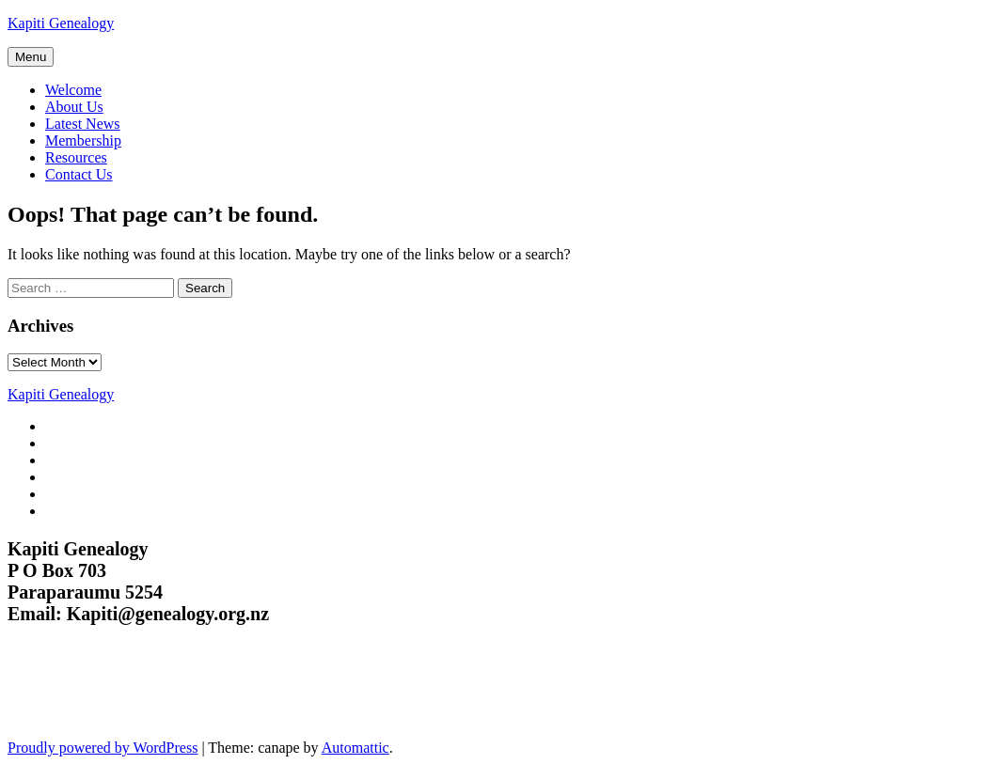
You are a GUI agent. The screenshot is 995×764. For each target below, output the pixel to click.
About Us (74, 107)
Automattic (355, 748)
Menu (30, 57)
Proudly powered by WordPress (102, 748)
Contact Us (79, 174)
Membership (83, 140)
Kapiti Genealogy (61, 23)
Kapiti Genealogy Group (129, 693)
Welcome (73, 90)
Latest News (82, 124)
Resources (76, 157)
